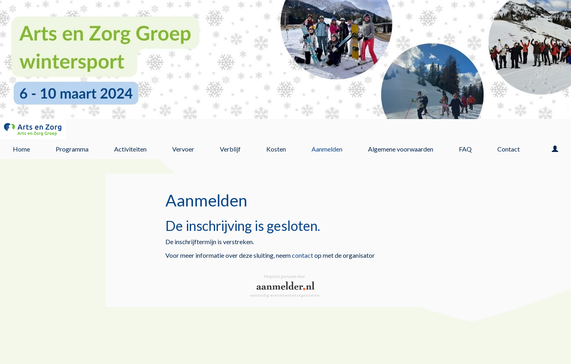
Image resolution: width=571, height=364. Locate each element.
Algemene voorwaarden (400, 149)
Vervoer (183, 149)
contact (302, 255)
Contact (508, 149)
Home (21, 149)
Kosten (276, 149)
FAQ (465, 149)
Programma (72, 149)
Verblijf (230, 149)
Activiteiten (130, 149)
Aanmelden (327, 149)
